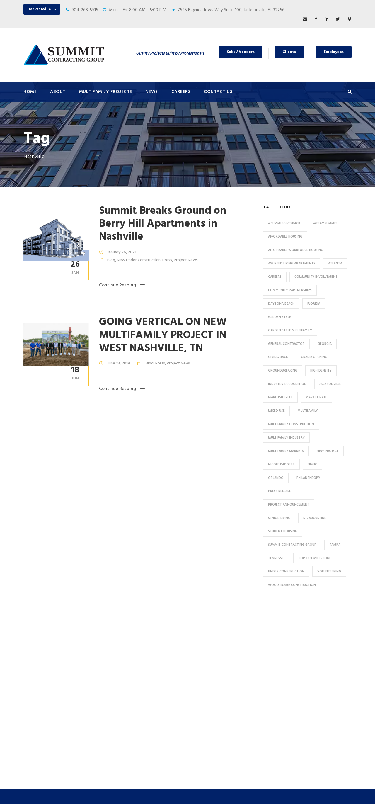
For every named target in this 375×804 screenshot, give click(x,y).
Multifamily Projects (105, 91)
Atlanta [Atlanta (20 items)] (335, 263)
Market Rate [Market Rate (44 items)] (316, 397)
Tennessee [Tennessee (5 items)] (276, 558)
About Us (206, 632)
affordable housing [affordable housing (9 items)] (285, 236)
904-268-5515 (84, 9)
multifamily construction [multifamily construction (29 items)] (291, 424)
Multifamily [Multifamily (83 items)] (308, 410)
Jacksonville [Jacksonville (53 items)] (330, 384)
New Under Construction (139, 260)
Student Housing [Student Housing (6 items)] (282, 531)
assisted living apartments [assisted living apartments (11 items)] (291, 263)
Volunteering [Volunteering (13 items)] (329, 571)
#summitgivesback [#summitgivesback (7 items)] (284, 223)
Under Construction (131, 666)
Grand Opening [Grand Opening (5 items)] (314, 357)
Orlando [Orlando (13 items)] (276, 478)
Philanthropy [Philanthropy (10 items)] (308, 478)
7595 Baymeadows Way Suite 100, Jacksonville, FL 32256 (231, 9)
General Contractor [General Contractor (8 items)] (286, 344)
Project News (186, 260)
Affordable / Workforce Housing (143, 724)
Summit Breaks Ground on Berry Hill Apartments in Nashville (162, 224)
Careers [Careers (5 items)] (275, 276)
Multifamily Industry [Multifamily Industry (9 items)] (286, 437)
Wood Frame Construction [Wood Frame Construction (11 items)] (292, 585)
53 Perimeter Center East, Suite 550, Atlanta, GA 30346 (310, 707)
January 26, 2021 (121, 252)
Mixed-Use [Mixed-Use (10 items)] (276, 410)
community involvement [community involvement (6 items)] (316, 276)
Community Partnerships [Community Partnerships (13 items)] (290, 290)
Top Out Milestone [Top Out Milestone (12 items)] (314, 558)
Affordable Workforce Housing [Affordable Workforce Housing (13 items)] (295, 250)
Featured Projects (129, 656)
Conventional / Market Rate (139, 676)
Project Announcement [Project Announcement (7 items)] (288, 504)
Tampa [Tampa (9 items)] (334, 544)
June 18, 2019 (118, 363)
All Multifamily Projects (134, 647)
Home (30, 91)
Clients (289, 52)
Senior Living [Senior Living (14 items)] (279, 518)
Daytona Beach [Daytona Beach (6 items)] (281, 303)
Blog (111, 260)
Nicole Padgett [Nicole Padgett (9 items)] (281, 464)
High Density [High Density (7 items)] (321, 370)
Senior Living (124, 685)
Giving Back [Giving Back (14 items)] (278, 357)
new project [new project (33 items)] (328, 451)
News (152, 91)
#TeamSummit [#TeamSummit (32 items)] (325, 223)
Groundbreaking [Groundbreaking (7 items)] (282, 370)
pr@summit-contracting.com (317, 744)
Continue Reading (122, 285)
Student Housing (128, 705)
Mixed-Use (122, 714)
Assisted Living (127, 695)
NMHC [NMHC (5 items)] (312, 464)
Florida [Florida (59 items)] (313, 303)
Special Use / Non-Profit (135, 753)
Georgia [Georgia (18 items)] (325, 344)
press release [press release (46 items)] (279, 491)
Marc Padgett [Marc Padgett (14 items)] (280, 397)
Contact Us (218, 91)
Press (167, 260)
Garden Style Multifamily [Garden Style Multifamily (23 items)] (290, 330)
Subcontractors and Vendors (225, 661)
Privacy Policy (239, 791)
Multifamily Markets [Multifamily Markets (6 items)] (286, 451)
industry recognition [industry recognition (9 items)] (287, 384)
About (58, 91)
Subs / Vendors (241, 52)
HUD (116, 743)
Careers (181, 91)
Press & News (210, 642)
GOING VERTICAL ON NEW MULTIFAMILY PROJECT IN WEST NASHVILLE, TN (163, 335)
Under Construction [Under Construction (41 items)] (286, 571)
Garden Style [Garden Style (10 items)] (279, 317)
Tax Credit (122, 734)
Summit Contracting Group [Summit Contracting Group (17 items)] (292, 544)
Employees (334, 52)
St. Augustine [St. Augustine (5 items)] (314, 518)
